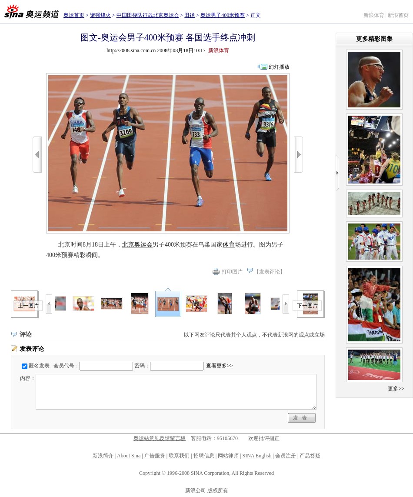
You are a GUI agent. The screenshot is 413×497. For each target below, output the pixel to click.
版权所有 (217, 490)
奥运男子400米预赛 (222, 15)
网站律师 (228, 456)
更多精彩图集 (374, 39)
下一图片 (307, 306)
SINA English (256, 456)
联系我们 (179, 456)
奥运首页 (73, 15)
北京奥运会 (137, 244)
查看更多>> (219, 366)
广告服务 (154, 456)
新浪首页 (398, 15)
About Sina (128, 456)
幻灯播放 (279, 67)
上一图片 (28, 306)
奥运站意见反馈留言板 (159, 438)
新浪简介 (103, 456)
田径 (189, 15)
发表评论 (269, 272)
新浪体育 (373, 15)
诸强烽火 (100, 15)
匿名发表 (39, 366)
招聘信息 (203, 456)
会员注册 (285, 456)
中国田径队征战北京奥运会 (148, 15)
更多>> (396, 389)
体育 (229, 244)
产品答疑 (310, 456)
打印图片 (232, 272)
